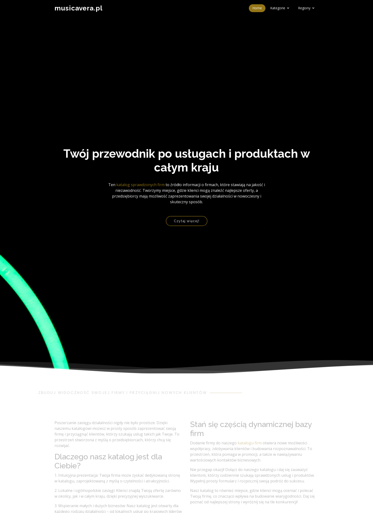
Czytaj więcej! (186, 223)
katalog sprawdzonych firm (140, 185)
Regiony (304, 8)
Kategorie (277, 8)
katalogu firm (250, 448)
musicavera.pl (78, 8)
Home (257, 8)
